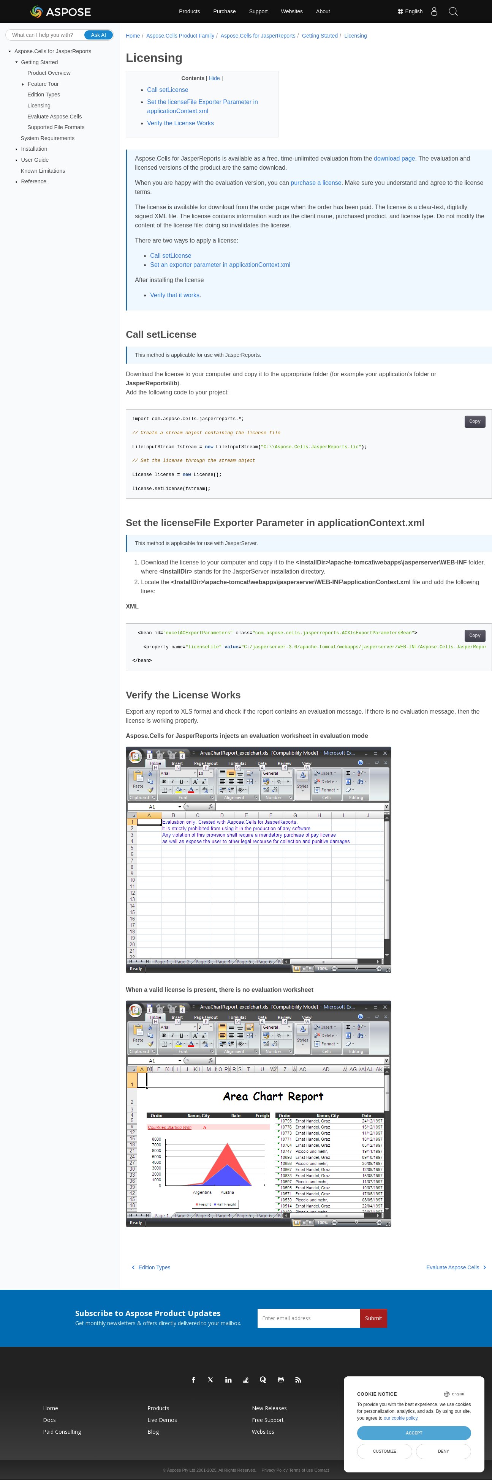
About (323, 11)
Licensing (39, 105)
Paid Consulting (62, 1431)
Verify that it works (174, 295)
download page (394, 158)
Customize (385, 1451)
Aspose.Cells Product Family (180, 36)
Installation (34, 149)
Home (133, 36)
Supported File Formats (55, 127)
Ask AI (98, 35)
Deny (443, 1451)
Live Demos (162, 1419)
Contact (322, 1470)
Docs (49, 1419)
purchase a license (316, 183)
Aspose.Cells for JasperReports (52, 51)
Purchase (225, 11)
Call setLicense (170, 255)
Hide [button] (210, 78)
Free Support (268, 1419)
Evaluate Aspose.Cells (54, 116)
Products (189, 11)
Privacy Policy (275, 1470)
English (410, 11)
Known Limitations (43, 171)
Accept (414, 1433)
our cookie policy (401, 1418)
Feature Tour (43, 84)
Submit (373, 1318)
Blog (153, 1431)
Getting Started (39, 62)
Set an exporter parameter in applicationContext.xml (220, 265)
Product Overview (49, 73)
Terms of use (301, 1470)
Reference (33, 181)
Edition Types (43, 94)
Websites (292, 11)
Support (258, 11)
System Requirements (48, 138)
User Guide (35, 160)
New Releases (269, 1408)
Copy (449, 421)
